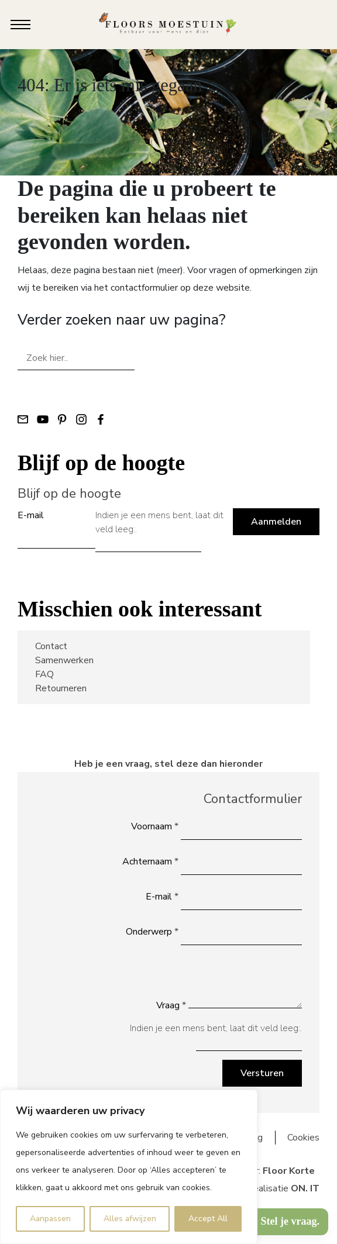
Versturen (262, 1073)
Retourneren (61, 688)
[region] (128, 1167)
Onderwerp (152, 931)
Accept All (208, 1218)
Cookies (303, 1137)
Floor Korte (289, 1170)
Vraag (171, 1005)
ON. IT (305, 1188)
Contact (51, 646)
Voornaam (154, 826)
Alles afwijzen (130, 1218)
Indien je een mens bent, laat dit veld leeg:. (159, 522)
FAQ (44, 674)
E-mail (31, 515)
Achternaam (150, 861)
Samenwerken (64, 660)
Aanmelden (276, 521)
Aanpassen (50, 1218)
